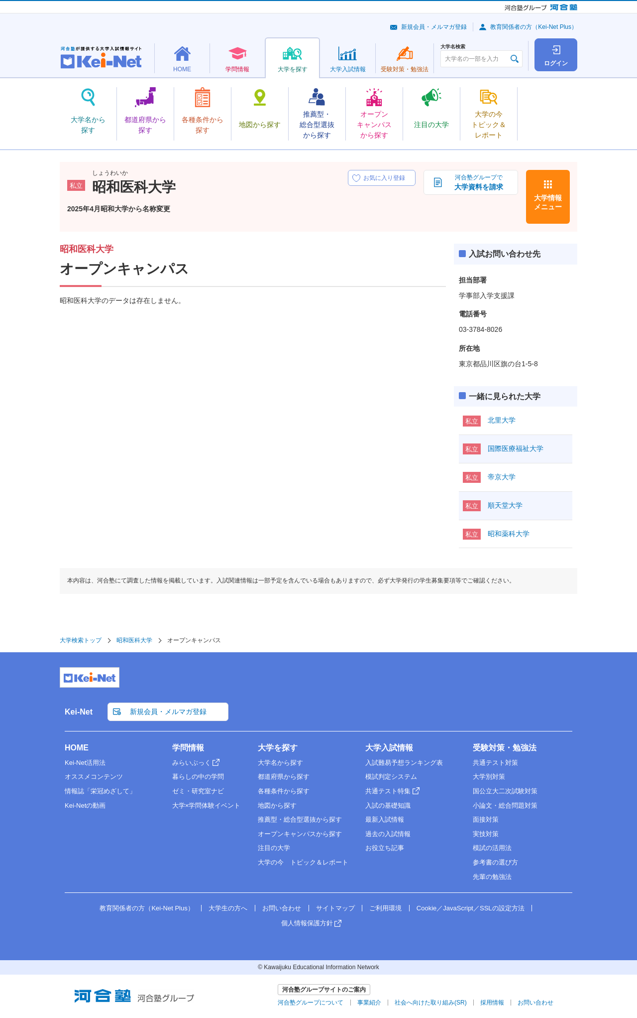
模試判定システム (391, 776)
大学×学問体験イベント (206, 805)
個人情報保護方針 (307, 923)
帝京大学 (502, 477)
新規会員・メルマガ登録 (434, 26)
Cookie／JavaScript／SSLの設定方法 (471, 908)
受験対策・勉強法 (504, 747)
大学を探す (278, 747)
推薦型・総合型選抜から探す (300, 819)
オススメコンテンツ (94, 776)
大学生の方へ (228, 908)
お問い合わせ (281, 908)
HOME (77, 747)
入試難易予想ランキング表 (404, 762)
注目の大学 (274, 848)
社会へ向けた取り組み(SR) (431, 1002)
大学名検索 (452, 46)
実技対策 (486, 834)
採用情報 (492, 1002)
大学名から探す (280, 762)
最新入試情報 (384, 819)
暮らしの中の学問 (198, 776)
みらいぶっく (191, 762)
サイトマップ (335, 908)
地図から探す (277, 805)
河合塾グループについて (310, 1002)
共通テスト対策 (495, 762)
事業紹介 (369, 1002)
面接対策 (486, 819)
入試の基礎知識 (388, 805)
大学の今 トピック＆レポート (303, 862)
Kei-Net (79, 712)
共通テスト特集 (388, 791)
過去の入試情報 (388, 834)
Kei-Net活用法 (85, 762)
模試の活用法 (492, 848)
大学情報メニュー (548, 202)
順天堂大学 (505, 505)
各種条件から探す (284, 791)
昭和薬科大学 (509, 534)
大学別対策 (489, 776)
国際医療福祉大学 (515, 448)
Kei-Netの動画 (85, 805)
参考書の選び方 (495, 862)
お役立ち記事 (384, 848)
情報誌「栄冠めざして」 (100, 791)
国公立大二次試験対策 (505, 791)
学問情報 (188, 747)
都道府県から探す (284, 776)
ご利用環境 (385, 908)
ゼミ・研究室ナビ (198, 791)
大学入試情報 (389, 747)
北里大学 (502, 420)
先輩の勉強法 (492, 876)
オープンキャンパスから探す (300, 834)
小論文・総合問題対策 (505, 805)
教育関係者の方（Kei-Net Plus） (533, 26)
